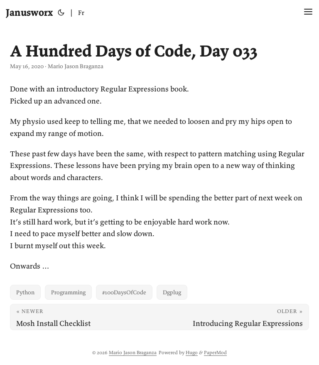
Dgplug (172, 292)
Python (25, 292)
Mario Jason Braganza (133, 352)
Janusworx (29, 12)
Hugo (192, 352)
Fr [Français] (81, 12)
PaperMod (215, 352)
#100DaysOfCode (124, 292)
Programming (68, 292)
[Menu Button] (308, 12)
